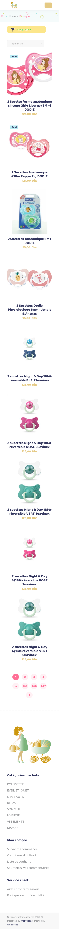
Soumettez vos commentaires (28, 868)
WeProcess (27, 920)
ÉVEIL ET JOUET (18, 790)
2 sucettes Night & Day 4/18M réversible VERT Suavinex (29, 651)
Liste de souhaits (19, 862)
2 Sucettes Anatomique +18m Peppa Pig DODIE (29, 175)
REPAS (11, 803)
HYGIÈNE (13, 815)
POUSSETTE (15, 784)
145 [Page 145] (24, 686)
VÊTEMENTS (15, 822)
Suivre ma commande (22, 849)
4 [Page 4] (43, 677)
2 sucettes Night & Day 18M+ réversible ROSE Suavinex (29, 445)
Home (12, 16)
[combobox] (25, 43)
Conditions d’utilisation (23, 855)
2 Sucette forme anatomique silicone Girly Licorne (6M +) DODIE (29, 106)
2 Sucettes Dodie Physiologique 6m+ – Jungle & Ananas (29, 310)
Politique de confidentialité (26, 895)
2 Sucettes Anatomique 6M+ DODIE (29, 241)
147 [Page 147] (43, 686)
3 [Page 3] (34, 677)
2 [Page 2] (25, 677)
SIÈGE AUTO (15, 797)
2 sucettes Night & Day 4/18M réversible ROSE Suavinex (29, 581)
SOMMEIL (14, 809)
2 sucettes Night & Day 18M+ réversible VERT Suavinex (29, 512)
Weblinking (12, 924)
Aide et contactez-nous (23, 889)
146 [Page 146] (34, 686)
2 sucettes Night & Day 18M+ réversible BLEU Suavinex (29, 379)
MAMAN (13, 828)
